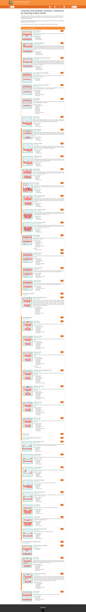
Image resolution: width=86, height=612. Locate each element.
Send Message (58, 7)
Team (25, 3)
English (73, 7)
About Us (16, 3)
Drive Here (66, 7)
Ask (62, 30)
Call (51, 7)
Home (11, 7)
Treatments (20, 3)
